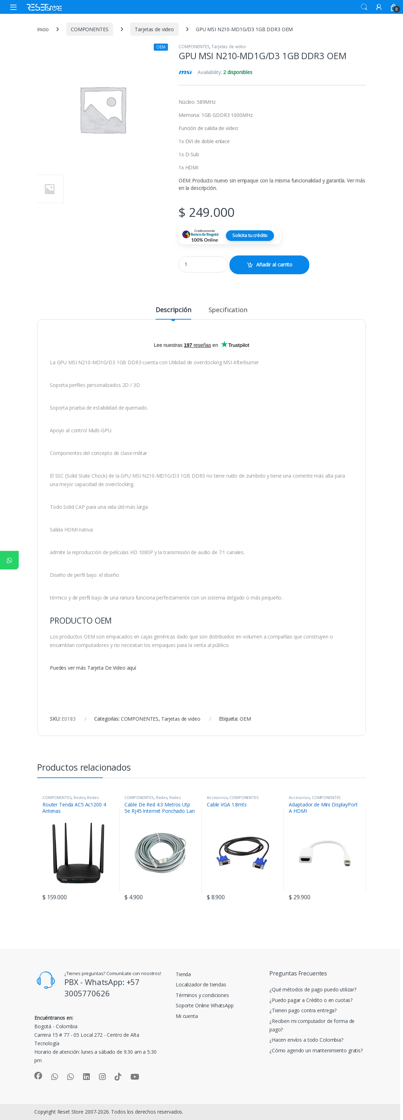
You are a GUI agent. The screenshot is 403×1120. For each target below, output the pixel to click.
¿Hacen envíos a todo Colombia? (306, 1039)
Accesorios (217, 797)
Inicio (43, 29)
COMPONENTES (89, 29)
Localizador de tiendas (201, 984)
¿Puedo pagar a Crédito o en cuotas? (310, 1000)
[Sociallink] (38, 1076)
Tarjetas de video (154, 29)
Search (364, 7)
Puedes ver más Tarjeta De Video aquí (93, 667)
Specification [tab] (228, 310)
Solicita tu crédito (250, 235)
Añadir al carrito (274, 264)
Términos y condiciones (202, 995)
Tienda (183, 974)
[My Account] (379, 6)
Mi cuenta (187, 1016)
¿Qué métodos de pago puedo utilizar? (312, 989)
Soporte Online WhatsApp (205, 1005)
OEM (245, 718)
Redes (79, 797)
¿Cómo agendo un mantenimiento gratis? (316, 1050)
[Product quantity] (203, 264)
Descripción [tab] (173, 310)
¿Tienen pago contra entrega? (303, 1010)
